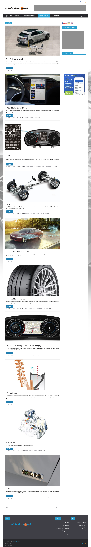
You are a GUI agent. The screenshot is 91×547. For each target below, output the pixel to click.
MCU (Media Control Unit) (16, 108)
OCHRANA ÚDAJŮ (82, 531)
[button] (20, 16)
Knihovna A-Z (55, 15)
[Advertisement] (60, 8)
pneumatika (30, 308)
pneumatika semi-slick (37, 308)
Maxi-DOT (27, 166)
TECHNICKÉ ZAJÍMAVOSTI (63, 531)
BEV (26, 261)
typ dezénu (44, 308)
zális (34, 404)
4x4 (26, 213)
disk (27, 404)
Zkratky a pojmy (43, 15)
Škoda (49, 166)
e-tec (30, 498)
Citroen (26, 450)
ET (25, 404)
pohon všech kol (36, 213)
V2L (26, 70)
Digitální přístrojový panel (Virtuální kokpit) (23, 345)
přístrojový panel (44, 166)
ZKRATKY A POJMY (65, 534)
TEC (28, 498)
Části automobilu (14, 15)
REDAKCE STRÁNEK (81, 522)
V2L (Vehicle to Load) (14, 59)
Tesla (26, 117)
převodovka (36, 450)
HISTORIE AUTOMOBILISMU (62, 528)
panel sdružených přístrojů (35, 166)
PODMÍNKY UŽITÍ (82, 525)
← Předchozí (8, 508)
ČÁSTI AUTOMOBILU (64, 525)
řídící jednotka (30, 117)
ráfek (32, 404)
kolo (29, 404)
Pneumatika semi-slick (15, 299)
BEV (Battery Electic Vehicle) (17, 251)
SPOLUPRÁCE (83, 528)
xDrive (9, 204)
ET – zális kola (11, 393)
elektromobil (41, 261)
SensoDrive (11, 443)
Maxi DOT (10, 155)
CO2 (28, 261)
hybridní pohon (41, 498)
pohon (31, 213)
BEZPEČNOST (66, 522)
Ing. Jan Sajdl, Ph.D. (11, 70)
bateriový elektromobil (34, 261)
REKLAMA (83, 534)
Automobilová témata (29, 15)
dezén (26, 308)
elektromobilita (30, 70)
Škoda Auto (50, 498)
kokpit (26, 355)
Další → (58, 508)
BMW (28, 213)
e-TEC (8, 488)
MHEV (26, 498)
